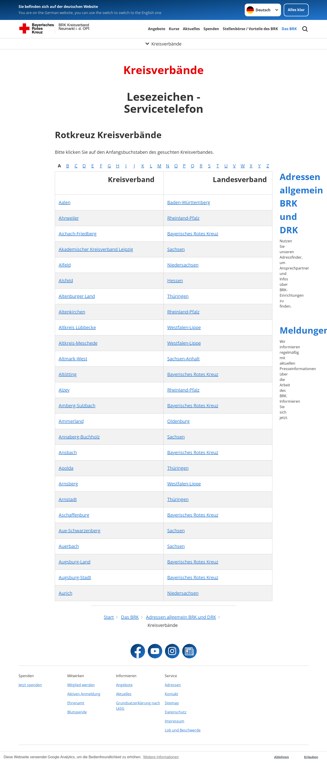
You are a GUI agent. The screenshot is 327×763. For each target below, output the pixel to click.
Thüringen (178, 296)
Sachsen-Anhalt (183, 359)
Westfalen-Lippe (184, 327)
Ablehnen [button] (281, 757)
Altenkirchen (72, 312)
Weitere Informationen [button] (161, 757)
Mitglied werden (81, 684)
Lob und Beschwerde (183, 730)
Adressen (173, 684)
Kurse (174, 28)
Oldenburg (178, 421)
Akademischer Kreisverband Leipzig (96, 249)
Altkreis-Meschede (78, 343)
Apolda (66, 468)
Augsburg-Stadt (75, 577)
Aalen (64, 202)
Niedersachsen (183, 265)
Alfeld (65, 265)
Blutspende (77, 712)
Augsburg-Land (74, 562)
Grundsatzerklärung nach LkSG (138, 705)
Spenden (211, 28)
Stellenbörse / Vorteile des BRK (250, 28)
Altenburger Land (77, 296)
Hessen (175, 280)
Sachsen (176, 249)
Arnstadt (68, 499)
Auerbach (69, 546)
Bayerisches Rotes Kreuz (192, 234)
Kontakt (171, 693)
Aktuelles (191, 28)
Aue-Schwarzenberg (79, 530)
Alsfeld (66, 280)
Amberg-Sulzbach (77, 405)
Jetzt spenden (30, 684)
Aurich (65, 593)
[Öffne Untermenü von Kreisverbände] (163, 43)
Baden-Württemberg (188, 202)
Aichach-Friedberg (78, 234)
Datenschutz (176, 712)
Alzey (64, 390)
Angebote (156, 28)
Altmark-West (73, 359)
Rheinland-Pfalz (183, 218)
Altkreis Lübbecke (77, 327)
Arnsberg (68, 484)
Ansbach (68, 452)
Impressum (174, 721)
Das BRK (289, 28)
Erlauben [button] (311, 757)
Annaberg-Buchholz (79, 437)
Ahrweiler (69, 218)
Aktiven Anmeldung (83, 693)
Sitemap (172, 702)
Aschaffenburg (74, 515)
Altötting (68, 374)
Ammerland (71, 421)
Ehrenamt (75, 702)
